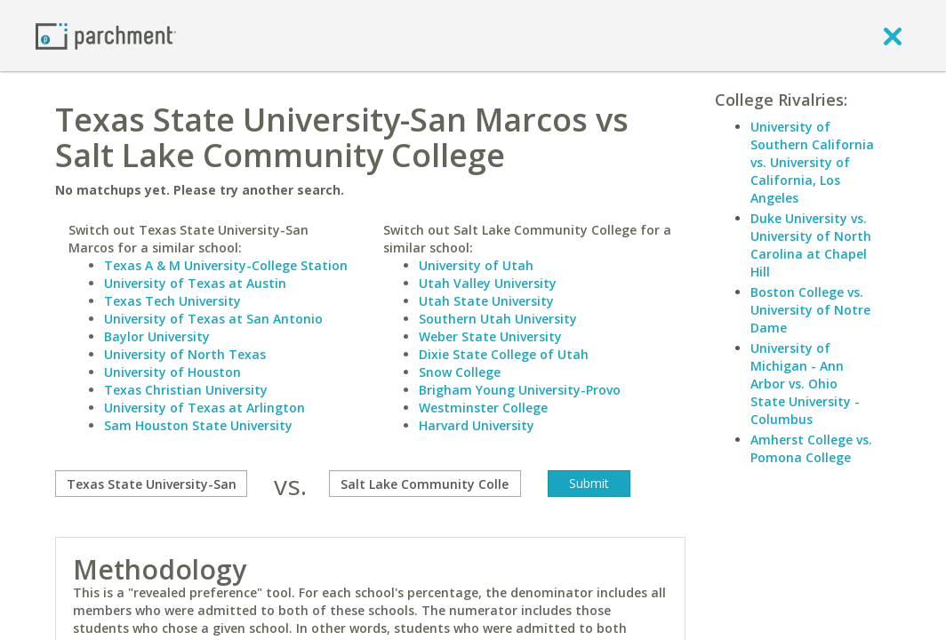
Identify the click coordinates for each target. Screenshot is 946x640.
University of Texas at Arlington (204, 407)
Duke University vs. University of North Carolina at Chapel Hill (810, 245)
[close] (892, 35)
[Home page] (106, 35)
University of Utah (476, 265)
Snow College (460, 372)
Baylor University (157, 336)
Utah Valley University (488, 283)
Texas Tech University (172, 300)
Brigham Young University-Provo (520, 389)
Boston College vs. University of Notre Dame (810, 310)
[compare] (151, 483)
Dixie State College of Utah (504, 354)
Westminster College (483, 407)
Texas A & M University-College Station (226, 265)
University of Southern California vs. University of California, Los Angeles (812, 162)
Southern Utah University (498, 318)
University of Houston (172, 372)
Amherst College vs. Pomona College (811, 448)
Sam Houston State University (198, 425)
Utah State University (486, 300)
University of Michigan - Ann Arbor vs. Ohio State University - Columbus (805, 384)
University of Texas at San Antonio (213, 318)
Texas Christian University (186, 389)
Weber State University (490, 336)
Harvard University (476, 425)
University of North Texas (185, 354)
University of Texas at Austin (195, 283)
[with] (425, 483)
